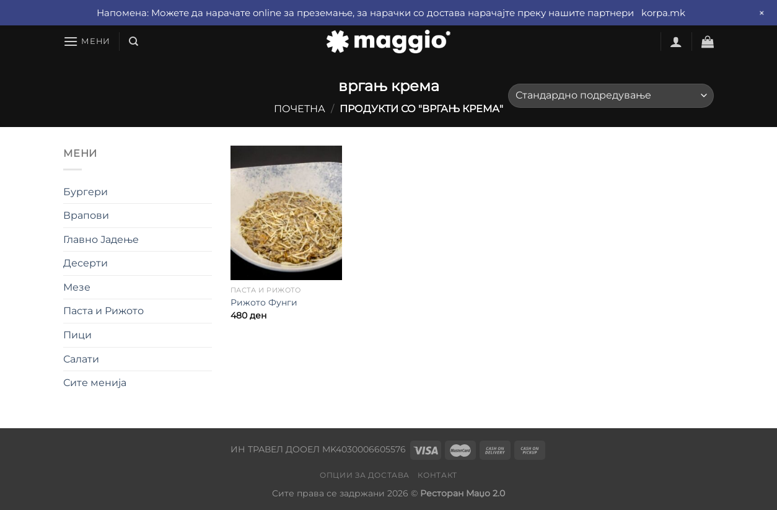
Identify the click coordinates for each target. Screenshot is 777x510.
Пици (77, 335)
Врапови (86, 215)
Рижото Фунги (263, 302)
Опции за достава (365, 475)
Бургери (85, 192)
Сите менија (94, 383)
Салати (81, 359)
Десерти (85, 263)
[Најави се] (676, 41)
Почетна (299, 109)
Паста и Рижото (103, 311)
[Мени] (86, 41)
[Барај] (133, 41)
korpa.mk (663, 13)
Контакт (437, 475)
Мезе (76, 287)
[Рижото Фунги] (286, 212)
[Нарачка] (611, 96)
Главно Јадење (101, 239)
